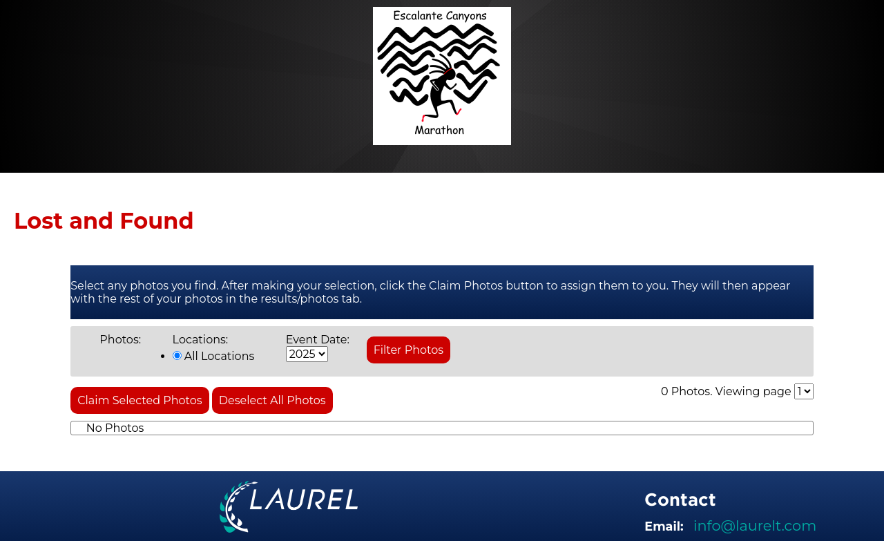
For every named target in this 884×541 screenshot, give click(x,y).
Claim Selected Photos (139, 400)
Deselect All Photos (272, 400)
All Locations (214, 356)
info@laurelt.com (754, 525)
